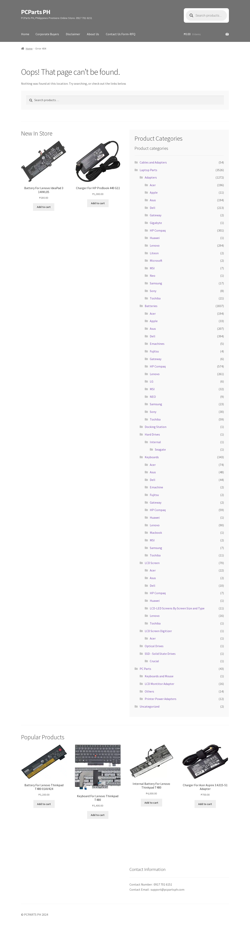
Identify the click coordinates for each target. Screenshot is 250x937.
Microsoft (156, 260)
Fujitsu (154, 351)
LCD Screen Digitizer (158, 631)
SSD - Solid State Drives (160, 654)
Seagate (160, 449)
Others (149, 691)
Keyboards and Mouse (159, 676)
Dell (152, 208)
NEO (153, 397)
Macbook (156, 533)
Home (25, 34)
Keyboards (152, 457)
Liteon (154, 253)
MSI (152, 268)
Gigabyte (156, 223)
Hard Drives (152, 434)
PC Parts (145, 669)
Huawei (155, 238)
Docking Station (155, 427)
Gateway (155, 215)
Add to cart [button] (44, 207)
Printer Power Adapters (160, 699)
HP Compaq (158, 230)
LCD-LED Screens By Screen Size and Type (177, 608)
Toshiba (155, 298)
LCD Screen (152, 563)
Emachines (157, 344)
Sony (153, 291)
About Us (93, 34)
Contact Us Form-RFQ (120, 34)
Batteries (151, 306)
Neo (152, 276)
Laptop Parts (148, 170)
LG (151, 381)
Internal (155, 442)
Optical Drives (154, 646)
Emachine (156, 487)
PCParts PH (35, 12)
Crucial (154, 661)
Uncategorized (149, 706)
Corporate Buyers (47, 34)
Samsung (156, 283)
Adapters (151, 177)
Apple (154, 192)
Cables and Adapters (153, 162)
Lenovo (155, 245)
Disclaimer (73, 34)
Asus (153, 200)
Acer (153, 185)
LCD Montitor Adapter (159, 684)
